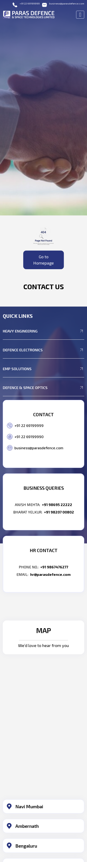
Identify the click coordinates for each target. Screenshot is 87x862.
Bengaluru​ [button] (26, 846)
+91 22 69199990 (25, 436)
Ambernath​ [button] (27, 826)
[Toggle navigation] (80, 15)
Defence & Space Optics (43, 387)
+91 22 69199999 (26, 5)
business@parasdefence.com (63, 5)
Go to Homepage (43, 259)
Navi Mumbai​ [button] (29, 806)
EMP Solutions (43, 369)
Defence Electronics (43, 350)
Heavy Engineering (43, 331)
